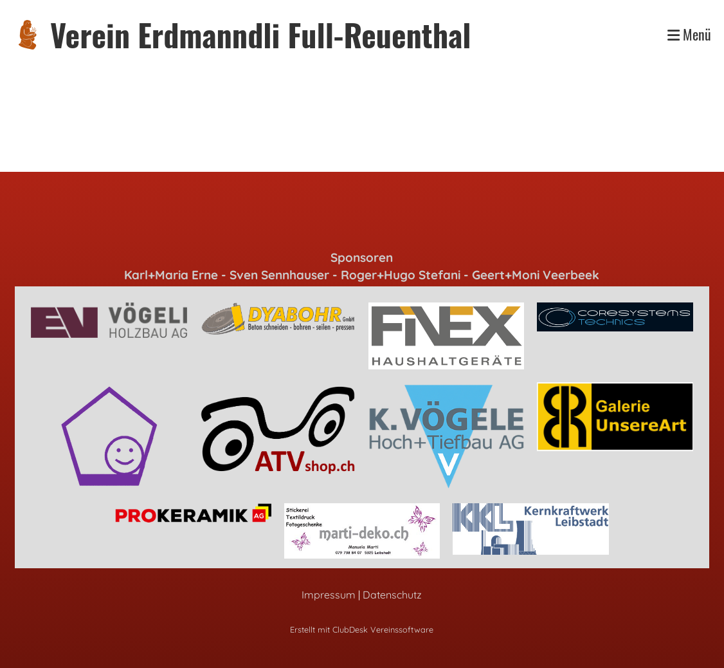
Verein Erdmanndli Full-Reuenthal (260, 34)
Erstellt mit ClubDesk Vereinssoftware (361, 629)
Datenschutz (392, 594)
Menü (689, 34)
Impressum (329, 594)
